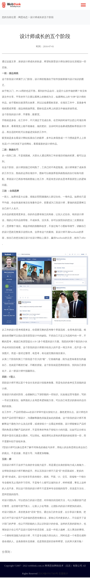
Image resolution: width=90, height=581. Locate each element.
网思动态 (23, 17)
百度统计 (63, 573)
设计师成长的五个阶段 (42, 17)
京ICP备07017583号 (48, 573)
